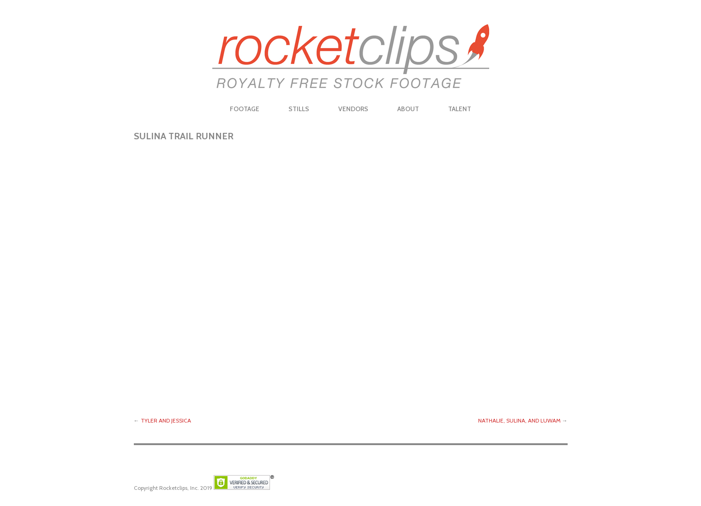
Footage (244, 109)
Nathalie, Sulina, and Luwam (519, 420)
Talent (459, 109)
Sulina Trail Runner (184, 136)
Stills (298, 109)
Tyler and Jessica (166, 420)
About (408, 109)
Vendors (353, 109)
